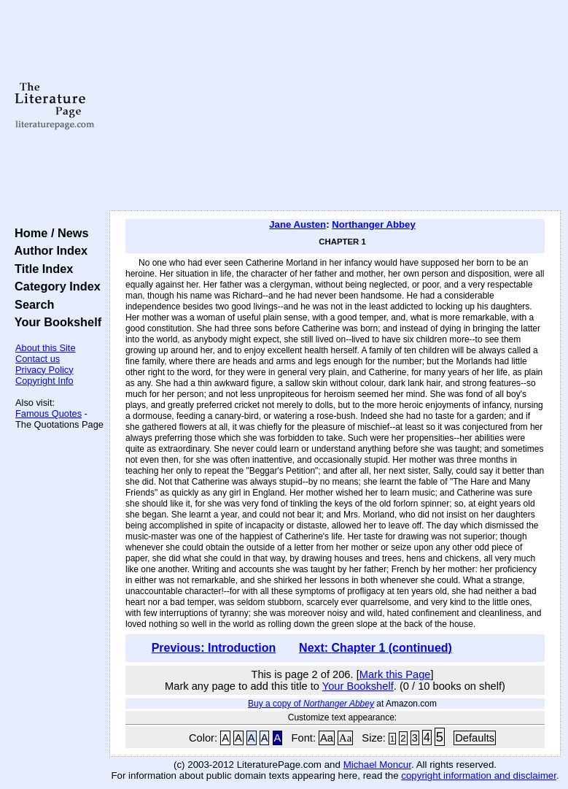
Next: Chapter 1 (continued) (375, 648)
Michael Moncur (377, 764)
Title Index (40, 268)
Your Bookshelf (54, 321)
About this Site (45, 347)
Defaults (474, 738)
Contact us (37, 358)
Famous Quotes (48, 413)
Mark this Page (395, 674)
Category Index (54, 286)
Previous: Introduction (214, 648)
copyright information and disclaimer (478, 775)
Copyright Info (44, 380)
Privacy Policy (44, 369)
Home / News (48, 232)
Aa (326, 738)
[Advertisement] (335, 106)
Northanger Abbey (374, 224)
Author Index (47, 250)
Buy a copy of (311, 703)
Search (31, 304)
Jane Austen (297, 224)
